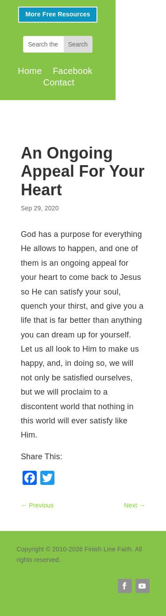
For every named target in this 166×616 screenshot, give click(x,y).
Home (30, 71)
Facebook (73, 71)
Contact (58, 82)
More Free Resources (57, 14)
